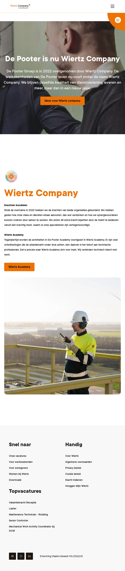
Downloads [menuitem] (15, 479)
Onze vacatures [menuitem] (17, 455)
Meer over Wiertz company (62, 100)
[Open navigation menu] (112, 6)
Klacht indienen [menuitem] (74, 479)
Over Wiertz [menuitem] (72, 455)
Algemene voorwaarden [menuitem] (78, 461)
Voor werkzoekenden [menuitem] (21, 461)
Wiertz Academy (19, 267)
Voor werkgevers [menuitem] (18, 467)
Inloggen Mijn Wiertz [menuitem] (76, 485)
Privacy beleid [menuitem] (73, 467)
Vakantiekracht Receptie (22, 502)
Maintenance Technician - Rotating (28, 514)
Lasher (12, 508)
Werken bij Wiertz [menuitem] (19, 473)
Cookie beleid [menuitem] (73, 473)
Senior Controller (18, 520)
